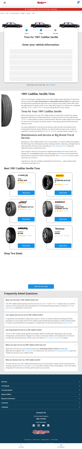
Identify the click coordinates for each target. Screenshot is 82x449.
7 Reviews (66, 184)
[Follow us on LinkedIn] (48, 425)
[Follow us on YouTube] (43, 425)
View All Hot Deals (41, 286)
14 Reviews (29, 182)
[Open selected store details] (41, 6)
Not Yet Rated (67, 235)
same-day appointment (59, 146)
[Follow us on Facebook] (33, 425)
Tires (7, 13)
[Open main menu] (5, 3)
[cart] (78, 2)
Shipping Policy (45, 439)
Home (2, 13)
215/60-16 (40, 108)
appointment (68, 323)
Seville (28, 13)
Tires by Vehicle (14, 13)
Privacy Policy (27, 439)
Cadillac (23, 13)
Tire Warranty (54, 439)
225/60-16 (30, 108)
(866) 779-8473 (50, 85)
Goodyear (53, 131)
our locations (63, 156)
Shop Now (26, 193)
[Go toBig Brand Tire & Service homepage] (41, 2)
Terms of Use (36, 439)
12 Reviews (29, 235)
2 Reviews (29, 209)
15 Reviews (66, 210)
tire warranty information (52, 338)
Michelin (45, 131)
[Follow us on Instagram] (38, 425)
